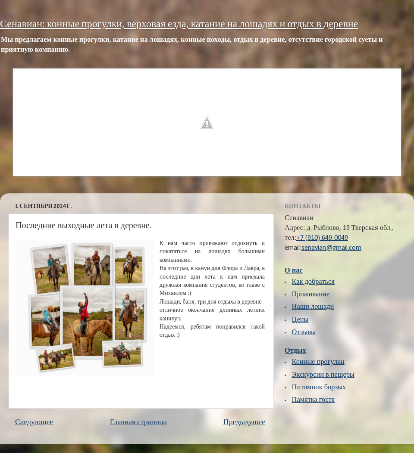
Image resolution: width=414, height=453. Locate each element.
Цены (300, 319)
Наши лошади (313, 307)
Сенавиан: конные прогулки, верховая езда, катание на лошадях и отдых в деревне (179, 24)
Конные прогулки (318, 362)
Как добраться (313, 282)
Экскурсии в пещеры (323, 375)
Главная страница (138, 422)
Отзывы (304, 332)
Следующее (34, 422)
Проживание (310, 294)
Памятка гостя (313, 400)
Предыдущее (244, 422)
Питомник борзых (319, 387)
